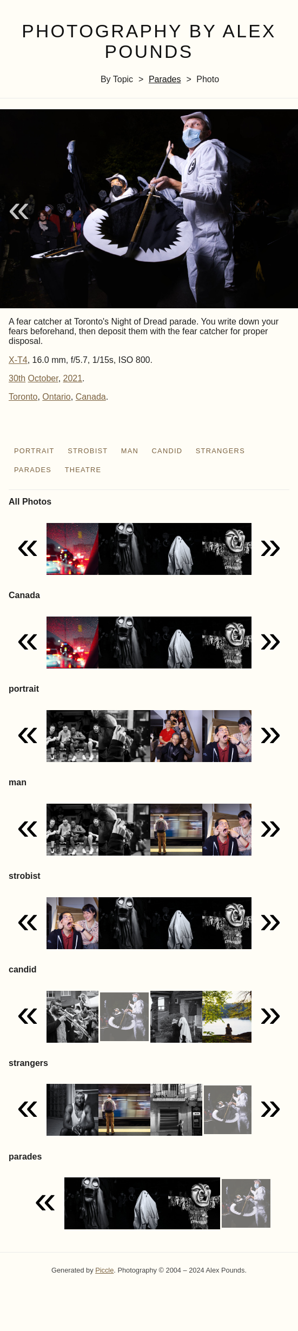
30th (17, 378)
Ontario (56, 396)
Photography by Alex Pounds (149, 41)
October (43, 378)
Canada (91, 396)
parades (165, 79)
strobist (88, 451)
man (129, 451)
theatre (83, 470)
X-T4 (18, 360)
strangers (220, 451)
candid (167, 451)
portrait (34, 451)
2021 (73, 378)
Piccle (104, 1270)
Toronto (23, 396)
